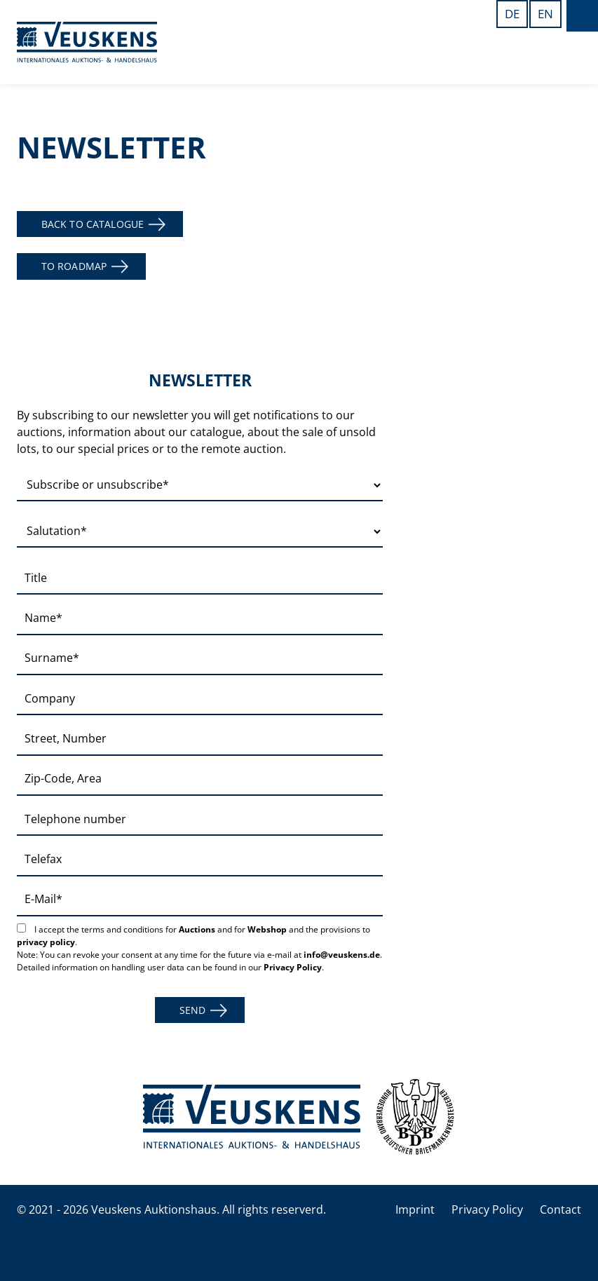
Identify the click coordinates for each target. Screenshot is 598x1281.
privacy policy (46, 942)
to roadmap (74, 266)
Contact (560, 1209)
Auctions (197, 929)
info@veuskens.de (342, 955)
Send (192, 1010)
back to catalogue (92, 224)
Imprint (415, 1209)
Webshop (267, 929)
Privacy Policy (293, 967)
